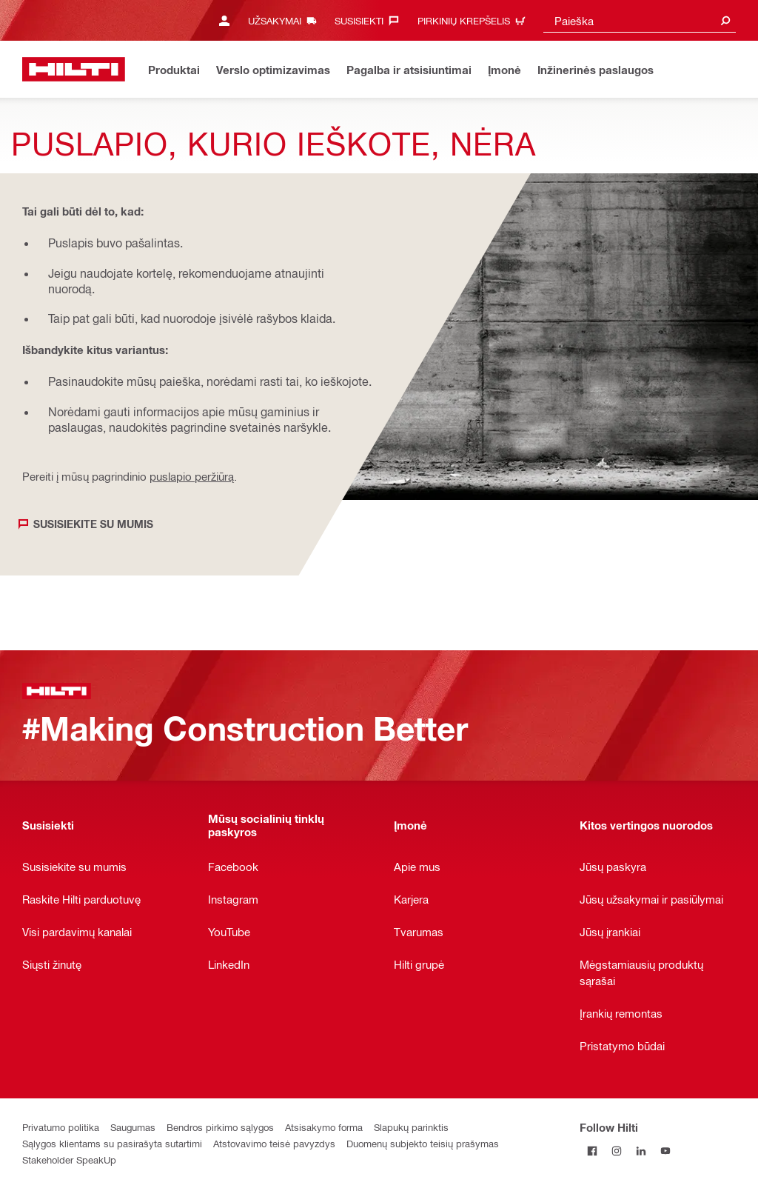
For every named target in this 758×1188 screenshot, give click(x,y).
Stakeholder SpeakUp (69, 1159)
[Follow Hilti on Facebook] (592, 1151)
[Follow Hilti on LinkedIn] (640, 1151)
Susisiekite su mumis (93, 524)
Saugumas (132, 1126)
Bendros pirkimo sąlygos (220, 1126)
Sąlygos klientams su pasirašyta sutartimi (112, 1143)
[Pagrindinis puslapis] (73, 69)
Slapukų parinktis (411, 1126)
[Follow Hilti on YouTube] (665, 1151)
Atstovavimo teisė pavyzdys (274, 1143)
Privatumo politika (60, 1126)
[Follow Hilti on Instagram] (616, 1151)
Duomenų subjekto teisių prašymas (422, 1143)
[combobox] (639, 20)
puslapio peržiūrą (192, 476)
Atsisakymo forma (324, 1126)
